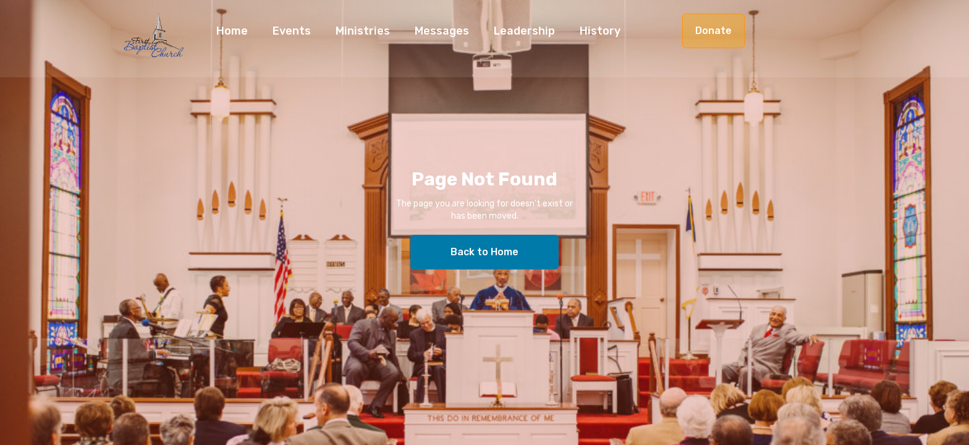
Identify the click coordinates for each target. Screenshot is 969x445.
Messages (442, 31)
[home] (154, 41)
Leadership (524, 31)
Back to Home (484, 252)
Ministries (363, 31)
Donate (713, 30)
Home (232, 31)
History (600, 31)
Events (292, 31)
